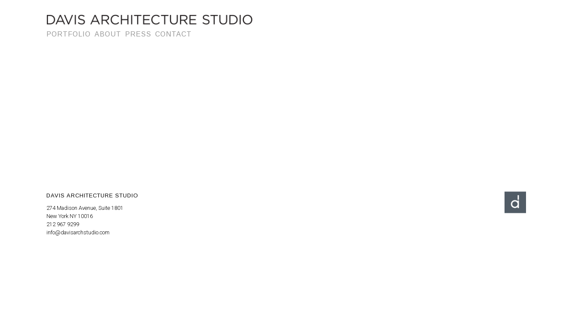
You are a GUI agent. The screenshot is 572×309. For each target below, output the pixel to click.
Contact (173, 34)
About (108, 34)
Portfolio (68, 34)
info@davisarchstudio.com (78, 233)
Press (138, 34)
